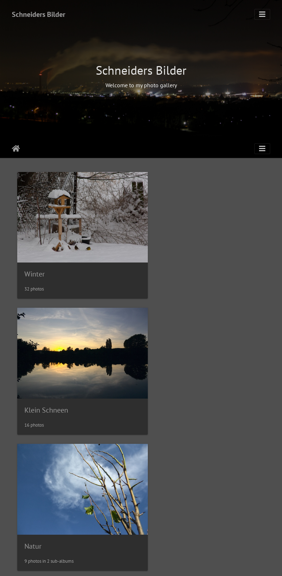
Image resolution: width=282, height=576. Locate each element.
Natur (33, 393)
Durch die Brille (177, 393)
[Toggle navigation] (262, 14)
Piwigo (155, 563)
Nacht (33, 520)
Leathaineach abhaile (16, 148)
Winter (34, 265)
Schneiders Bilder (38, 14)
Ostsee (164, 520)
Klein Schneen (175, 265)
